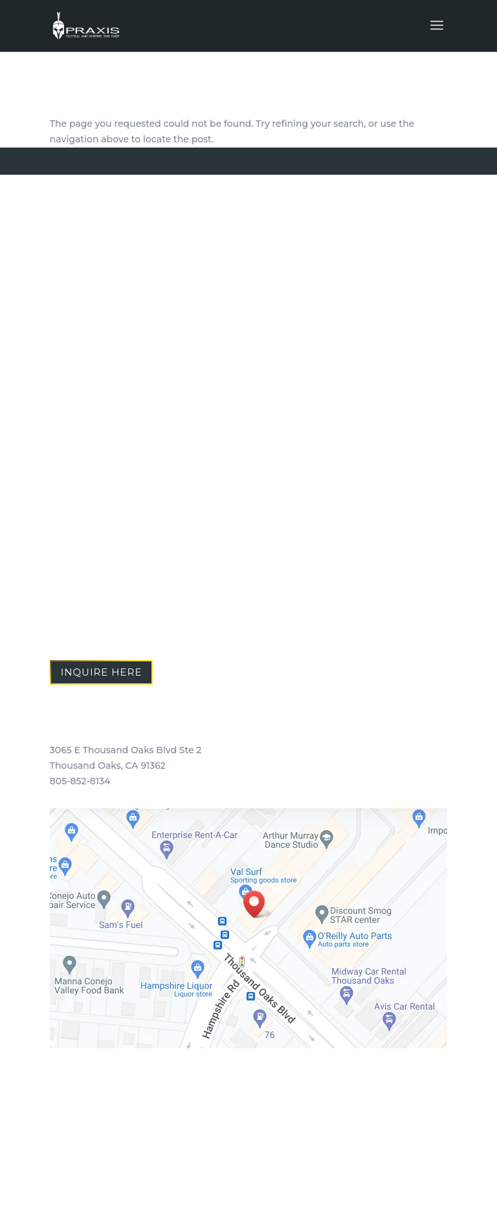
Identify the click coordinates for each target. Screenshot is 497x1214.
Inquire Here (101, 672)
